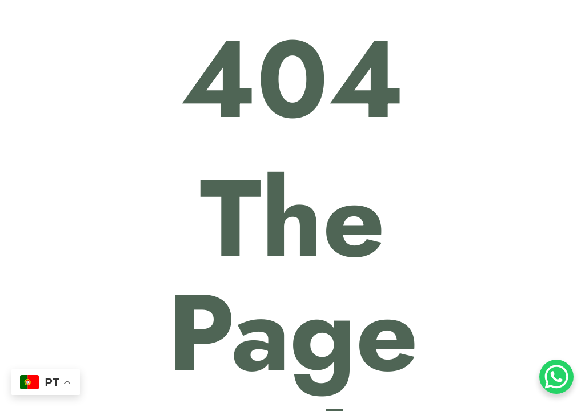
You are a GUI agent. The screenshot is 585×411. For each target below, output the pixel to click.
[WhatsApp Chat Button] (556, 377)
